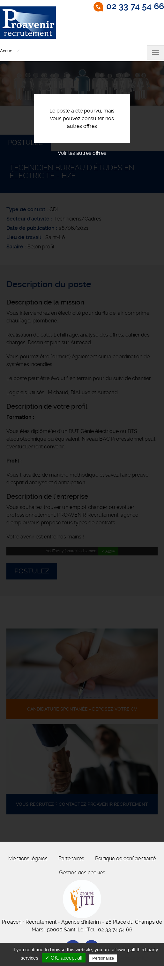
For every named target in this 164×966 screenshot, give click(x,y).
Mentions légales (28, 858)
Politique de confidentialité (125, 858)
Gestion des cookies (82, 873)
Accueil (7, 50)
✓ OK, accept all (63, 958)
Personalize (103, 958)
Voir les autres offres (82, 153)
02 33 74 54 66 (135, 6)
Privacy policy (134, 958)
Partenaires (71, 858)
